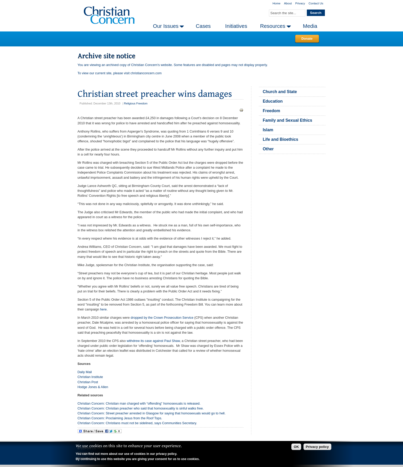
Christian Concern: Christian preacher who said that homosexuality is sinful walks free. (141, 408)
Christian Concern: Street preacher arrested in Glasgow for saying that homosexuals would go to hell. (152, 413)
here (103, 309)
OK (296, 447)
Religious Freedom (135, 103)
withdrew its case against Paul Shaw (153, 341)
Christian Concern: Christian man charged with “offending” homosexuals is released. (139, 403)
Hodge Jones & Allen (93, 387)
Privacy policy (317, 447)
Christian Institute (90, 377)
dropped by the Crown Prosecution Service (162, 317)
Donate (306, 38)
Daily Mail (85, 372)
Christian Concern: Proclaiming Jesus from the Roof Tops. (120, 418)
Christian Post (88, 382)
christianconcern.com (146, 73)
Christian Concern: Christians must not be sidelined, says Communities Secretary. (137, 423)
